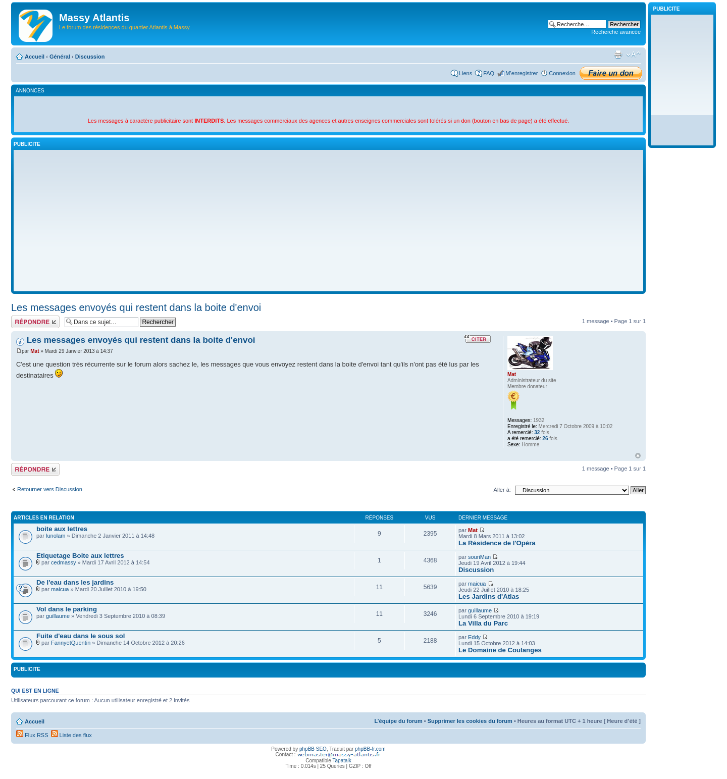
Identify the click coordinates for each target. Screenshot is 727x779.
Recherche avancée (616, 32)
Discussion (90, 57)
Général (59, 57)
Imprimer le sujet (618, 54)
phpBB (307, 749)
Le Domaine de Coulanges (500, 650)
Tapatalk (342, 760)
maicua (60, 589)
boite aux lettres (61, 529)
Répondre (35, 322)
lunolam (56, 536)
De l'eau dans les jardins (75, 582)
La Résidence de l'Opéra (497, 543)
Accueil (34, 57)
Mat (34, 351)
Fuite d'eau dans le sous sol (80, 636)
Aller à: (502, 490)
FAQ (488, 73)
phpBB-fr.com (370, 749)
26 (545, 438)
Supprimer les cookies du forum (470, 721)
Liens (465, 73)
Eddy (474, 637)
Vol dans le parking (66, 609)
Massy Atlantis (94, 17)
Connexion (562, 73)
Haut (638, 455)
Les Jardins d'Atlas (488, 596)
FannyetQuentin (70, 643)
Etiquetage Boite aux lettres (80, 555)
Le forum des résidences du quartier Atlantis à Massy (124, 27)
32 (537, 432)
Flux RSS (32, 735)
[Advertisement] (329, 220)
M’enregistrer (521, 73)
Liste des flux (71, 735)
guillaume (58, 616)
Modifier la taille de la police (633, 54)
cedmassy (63, 562)
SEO (321, 749)
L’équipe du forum (398, 721)
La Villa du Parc (483, 623)
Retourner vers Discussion (49, 489)
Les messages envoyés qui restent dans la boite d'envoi (136, 307)
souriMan (479, 557)
